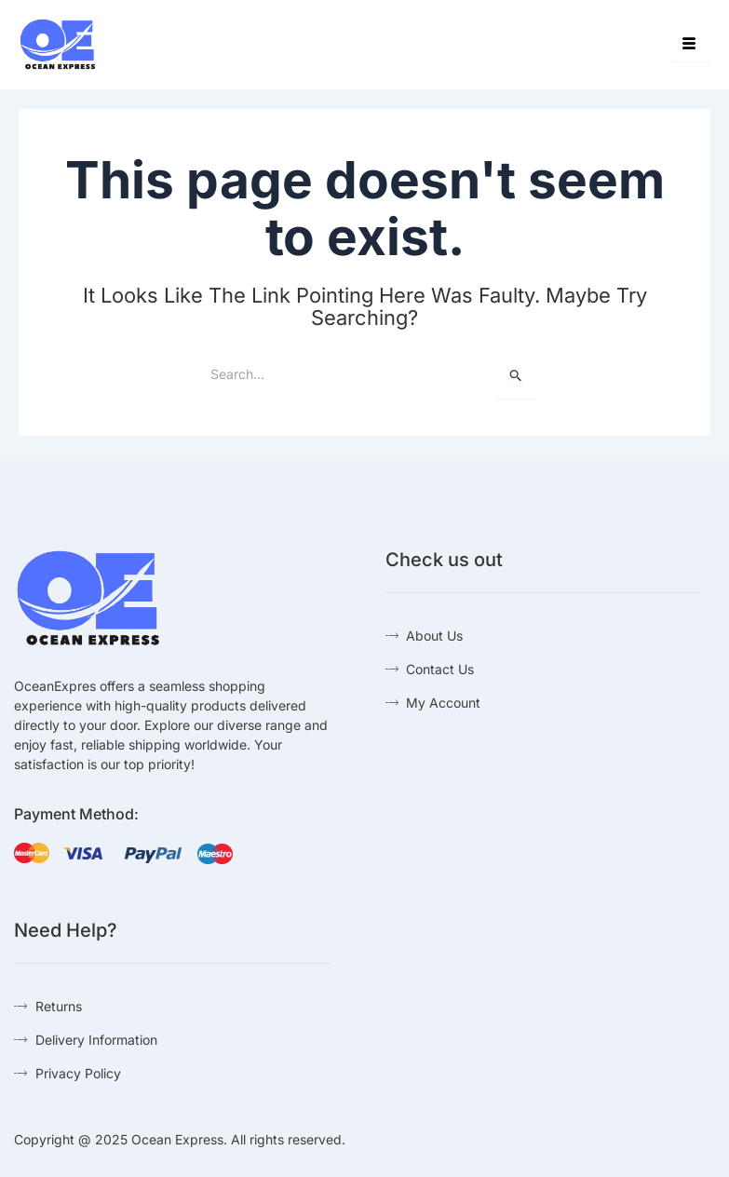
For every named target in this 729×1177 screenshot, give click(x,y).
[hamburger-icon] (689, 44)
